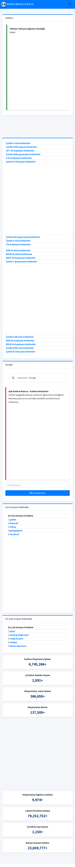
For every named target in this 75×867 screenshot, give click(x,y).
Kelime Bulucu (30, 859)
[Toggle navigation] (69, 4)
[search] (37, 378)
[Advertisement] (36, 72)
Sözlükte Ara (37, 493)
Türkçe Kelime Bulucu (50, 859)
